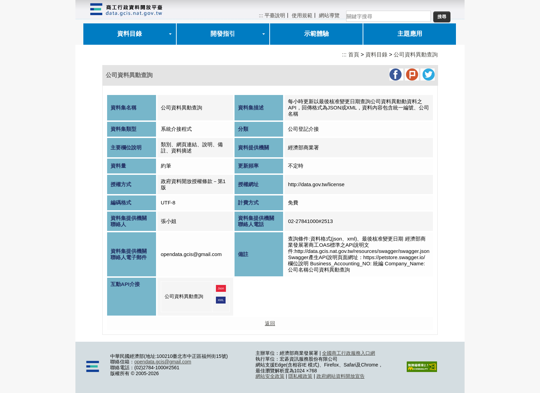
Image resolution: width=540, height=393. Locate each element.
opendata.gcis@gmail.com (162, 361)
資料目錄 (129, 33)
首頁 (353, 54)
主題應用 (409, 33)
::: (261, 15)
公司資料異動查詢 (416, 54)
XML (221, 300)
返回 (270, 323)
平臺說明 (274, 15)
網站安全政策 (270, 376)
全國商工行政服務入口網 (348, 353)
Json (221, 288)
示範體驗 (316, 33)
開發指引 (222, 33)
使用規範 (302, 15)
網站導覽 (329, 15)
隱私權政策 (300, 376)
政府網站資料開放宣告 (340, 376)
